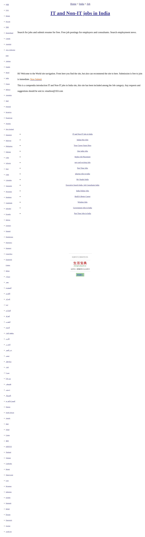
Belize (8, 271)
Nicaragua (9, 191)
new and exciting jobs (83, 162)
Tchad (7, 429)
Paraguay (8, 248)
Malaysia (8, 140)
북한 (7, 441)
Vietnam (8, 458)
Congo (8, 435)
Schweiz (8, 163)
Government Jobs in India (82, 208)
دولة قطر (8, 361)
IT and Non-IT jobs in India (80, 13)
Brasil (7, 72)
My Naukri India (82, 179)
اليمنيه (8, 327)
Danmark (8, 503)
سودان (8, 276)
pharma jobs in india (82, 174)
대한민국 (9, 446)
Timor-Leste (9, 475)
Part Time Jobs (82, 168)
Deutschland (9, 33)
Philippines (9, 146)
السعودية (8, 288)
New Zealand (10, 129)
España (8, 67)
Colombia (9, 180)
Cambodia (9, 463)
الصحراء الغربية (10, 401)
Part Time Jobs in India (82, 213)
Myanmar (9, 486)
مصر (7, 282)
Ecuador (8, 214)
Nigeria (8, 407)
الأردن (8, 339)
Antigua (8, 61)
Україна (8, 123)
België (8, 509)
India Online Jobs (82, 191)
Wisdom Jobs (82, 202)
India (7, 78)
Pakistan (8, 152)
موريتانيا (8, 378)
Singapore (9, 135)
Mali (7, 424)
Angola (8, 418)
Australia (8, 44)
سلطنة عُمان (10, 333)
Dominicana (9, 237)
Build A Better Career (82, 196)
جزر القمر (9, 350)
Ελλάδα (8, 497)
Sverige (8, 526)
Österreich (9, 520)
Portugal (8, 106)
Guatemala (9, 203)
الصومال (8, 395)
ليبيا (7, 305)
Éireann (8, 514)
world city (9, 531)
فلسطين (8, 384)
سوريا (7, 373)
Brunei (8, 469)
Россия (8, 21)
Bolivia (8, 220)
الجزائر (8, 299)
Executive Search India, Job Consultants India (82, 185)
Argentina (9, 95)
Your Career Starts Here (82, 145)
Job (88, 3)
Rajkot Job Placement (83, 157)
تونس (7, 356)
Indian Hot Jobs (82, 140)
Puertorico (9, 242)
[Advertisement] (80, 23)
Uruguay (8, 225)
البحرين (8, 344)
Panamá (8, 231)
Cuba (7, 157)
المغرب (8, 322)
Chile (7, 174)
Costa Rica (9, 254)
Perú (7, 169)
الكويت (8, 293)
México (8, 89)
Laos (7, 480)
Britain (8, 16)
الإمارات (8, 310)
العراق (8, 316)
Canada (8, 38)
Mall (7, 101)
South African (10, 412)
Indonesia (9, 492)
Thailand (8, 452)
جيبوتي (8, 390)
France (8, 84)
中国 (7, 4)
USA (7, 10)
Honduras (9, 197)
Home (73, 3)
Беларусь (8, 112)
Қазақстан (9, 118)
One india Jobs (82, 151)
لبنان (7, 367)
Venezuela (9, 186)
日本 (7, 27)
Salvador (8, 208)
